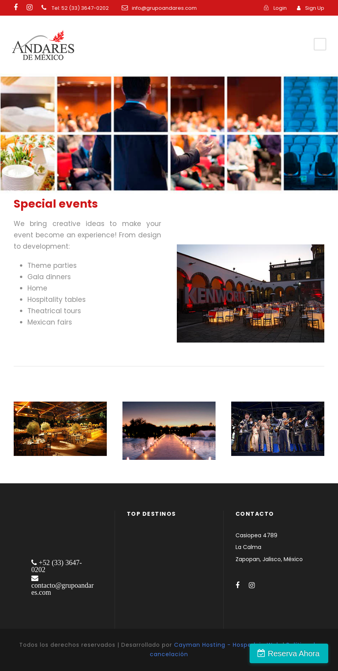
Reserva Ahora (296, 653)
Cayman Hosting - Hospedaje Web (227, 645)
